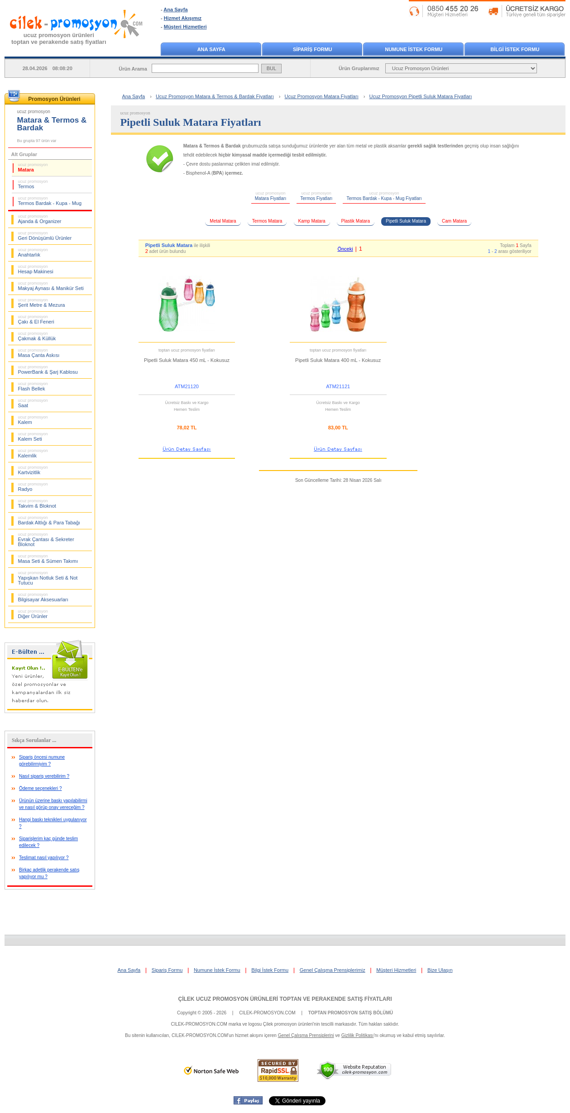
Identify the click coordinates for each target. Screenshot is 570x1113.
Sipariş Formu (167, 970)
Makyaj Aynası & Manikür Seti (51, 286)
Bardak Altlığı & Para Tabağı (49, 520)
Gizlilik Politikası (357, 1035)
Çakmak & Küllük (37, 336)
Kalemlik (33, 453)
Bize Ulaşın (440, 970)
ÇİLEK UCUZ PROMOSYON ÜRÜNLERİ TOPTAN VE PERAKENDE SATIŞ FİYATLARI (285, 999)
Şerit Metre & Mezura (41, 303)
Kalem (33, 420)
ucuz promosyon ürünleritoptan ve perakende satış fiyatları (58, 38)
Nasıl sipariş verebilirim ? (44, 776)
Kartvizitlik (33, 470)
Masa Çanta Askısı (39, 353)
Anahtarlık (33, 252)
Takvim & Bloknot (37, 504)
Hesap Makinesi (35, 269)
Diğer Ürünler (33, 614)
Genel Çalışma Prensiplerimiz (332, 970)
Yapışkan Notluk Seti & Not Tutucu (48, 578)
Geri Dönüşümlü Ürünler (45, 236)
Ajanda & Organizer (40, 219)
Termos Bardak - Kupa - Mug (50, 201)
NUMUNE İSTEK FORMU (413, 49)
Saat (33, 403)
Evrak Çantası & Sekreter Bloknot (46, 539)
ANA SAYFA (211, 49)
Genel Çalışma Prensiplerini (306, 1035)
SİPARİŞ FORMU (312, 49)
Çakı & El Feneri (36, 319)
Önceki (345, 249)
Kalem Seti (33, 437)
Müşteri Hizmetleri (185, 26)
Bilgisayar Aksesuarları (43, 597)
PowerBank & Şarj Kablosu (48, 370)
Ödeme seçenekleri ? (40, 788)
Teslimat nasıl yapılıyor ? (44, 857)
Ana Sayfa (175, 9)
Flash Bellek (33, 386)
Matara (33, 167)
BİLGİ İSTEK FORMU (514, 49)
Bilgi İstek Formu (269, 970)
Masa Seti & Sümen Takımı (48, 559)
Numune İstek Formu (217, 970)
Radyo (33, 487)
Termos (33, 184)
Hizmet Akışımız (182, 18)
